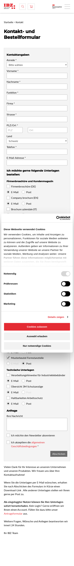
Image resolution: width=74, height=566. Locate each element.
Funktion (12, 92)
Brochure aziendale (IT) (24, 209)
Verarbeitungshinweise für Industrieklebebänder (38, 375)
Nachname (13, 81)
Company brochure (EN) (24, 197)
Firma (10, 103)
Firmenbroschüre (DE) (23, 186)
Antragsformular (13, 513)
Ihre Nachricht (15, 415)
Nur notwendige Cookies (37, 345)
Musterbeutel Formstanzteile (27, 357)
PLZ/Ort (11, 125)
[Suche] (22, 7)
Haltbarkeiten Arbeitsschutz (27, 397)
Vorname (12, 70)
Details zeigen (56, 317)
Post (28, 192)
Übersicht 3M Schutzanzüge (27, 386)
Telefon (11, 146)
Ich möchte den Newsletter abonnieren (33, 435)
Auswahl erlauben (37, 336)
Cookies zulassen (37, 326)
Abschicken (58, 453)
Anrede (11, 60)
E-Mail (14, 192)
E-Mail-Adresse (15, 157)
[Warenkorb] (31, 7)
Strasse (11, 114)
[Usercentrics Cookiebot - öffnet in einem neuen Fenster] (56, 218)
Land (9, 136)
